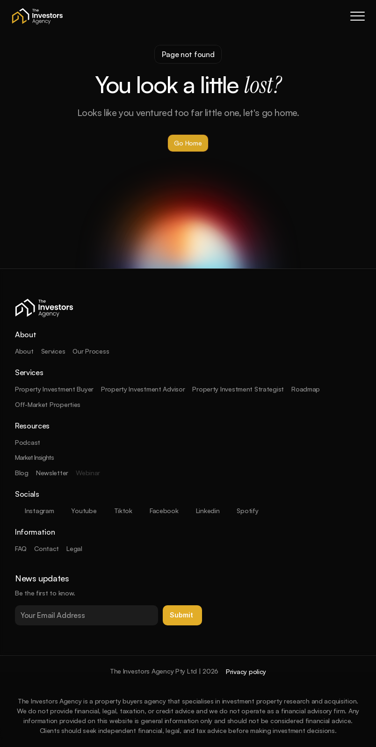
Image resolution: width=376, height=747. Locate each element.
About (24, 351)
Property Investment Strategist (238, 389)
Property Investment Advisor (143, 389)
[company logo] (37, 16)
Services (53, 351)
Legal (74, 548)
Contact (46, 548)
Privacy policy (246, 671)
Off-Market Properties (47, 404)
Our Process (90, 351)
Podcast (27, 442)
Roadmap (305, 389)
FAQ (21, 548)
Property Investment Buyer (54, 389)
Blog (22, 473)
